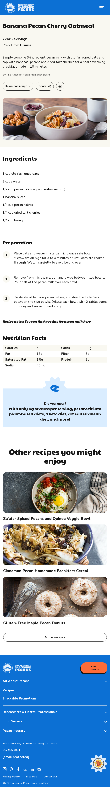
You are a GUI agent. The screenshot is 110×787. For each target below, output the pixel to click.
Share (45, 86)
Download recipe (18, 86)
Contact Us (51, 776)
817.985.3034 (11, 750)
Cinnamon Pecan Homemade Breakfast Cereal (45, 570)
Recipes (8, 690)
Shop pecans (94, 668)
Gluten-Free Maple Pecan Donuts (34, 623)
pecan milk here (77, 321)
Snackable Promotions (20, 698)
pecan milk (54, 57)
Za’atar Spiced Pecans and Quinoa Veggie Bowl (46, 518)
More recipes (55, 637)
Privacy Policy (11, 776)
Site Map (31, 776)
